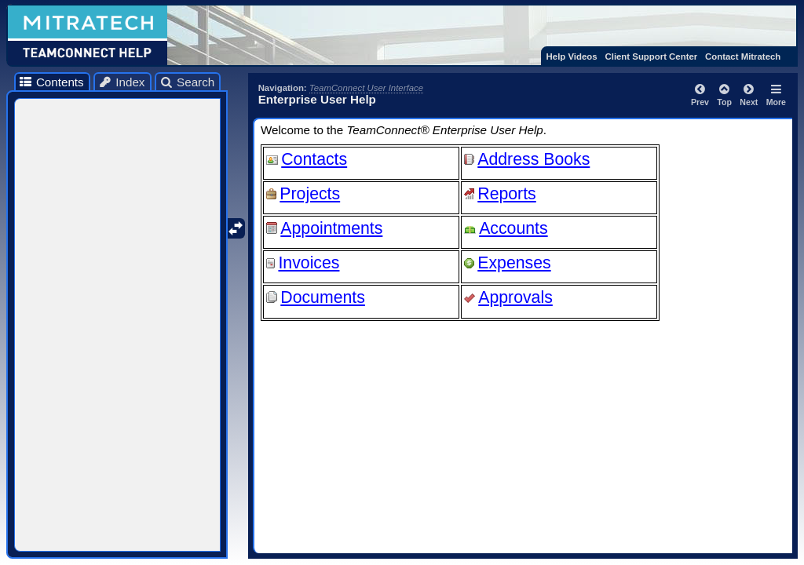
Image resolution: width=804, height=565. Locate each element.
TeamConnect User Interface (366, 88)
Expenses (513, 262)
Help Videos (572, 56)
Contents (50, 82)
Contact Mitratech (742, 56)
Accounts (513, 228)
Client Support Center (651, 56)
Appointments (331, 228)
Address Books (533, 159)
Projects (310, 193)
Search (187, 82)
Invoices (308, 262)
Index (121, 82)
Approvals (515, 297)
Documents (322, 297)
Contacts (314, 159)
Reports (506, 193)
